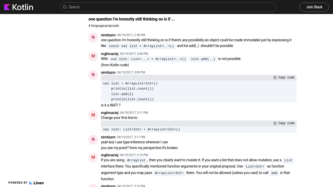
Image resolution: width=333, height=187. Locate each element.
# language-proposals (103, 26)
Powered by (26, 182)
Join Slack (314, 7)
